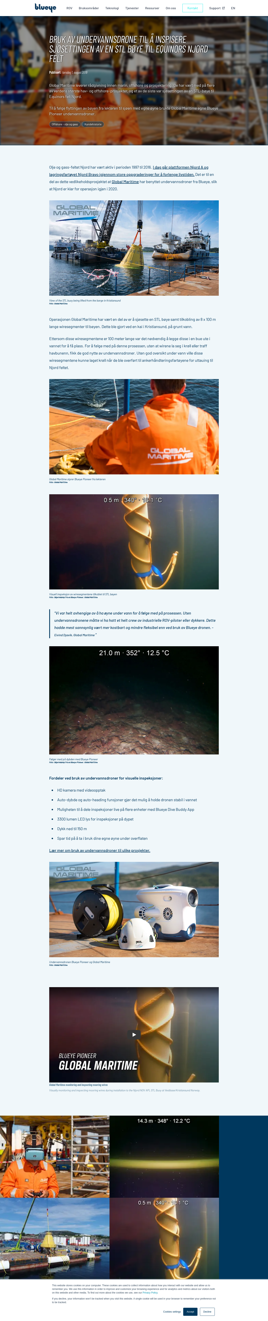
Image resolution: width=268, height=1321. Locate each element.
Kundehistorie (93, 124)
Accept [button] (190, 1311)
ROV (71, 8)
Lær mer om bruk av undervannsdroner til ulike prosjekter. (99, 850)
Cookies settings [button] (172, 1311)
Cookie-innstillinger (208, 1269)
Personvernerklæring (209, 1264)
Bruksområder (91, 8)
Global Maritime (125, 181)
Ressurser (154, 8)
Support (164, 1261)
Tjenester (133, 8)
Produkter (165, 1246)
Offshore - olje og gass (65, 124)
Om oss (172, 8)
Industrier (165, 1251)
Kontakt (194, 8)
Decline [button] (207, 1311)
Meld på (42, 1267)
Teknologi (114, 8)
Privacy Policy (150, 1292)
